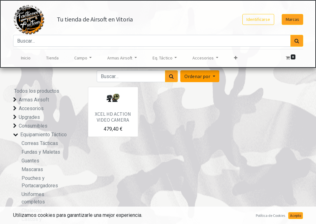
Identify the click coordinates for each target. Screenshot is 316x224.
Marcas (292, 19)
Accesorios (31, 108)
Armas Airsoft (34, 100)
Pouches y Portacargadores (40, 182)
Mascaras (32, 169)
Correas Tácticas (40, 143)
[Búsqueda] (296, 41)
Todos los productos (36, 91)
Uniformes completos (33, 198)
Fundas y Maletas (41, 152)
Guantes (30, 161)
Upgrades (29, 117)
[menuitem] (25, 58)
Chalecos (32, 210)
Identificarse (258, 19)
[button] (235, 58)
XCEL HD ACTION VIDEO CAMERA (113, 117)
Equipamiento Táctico (43, 135)
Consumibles (33, 126)
